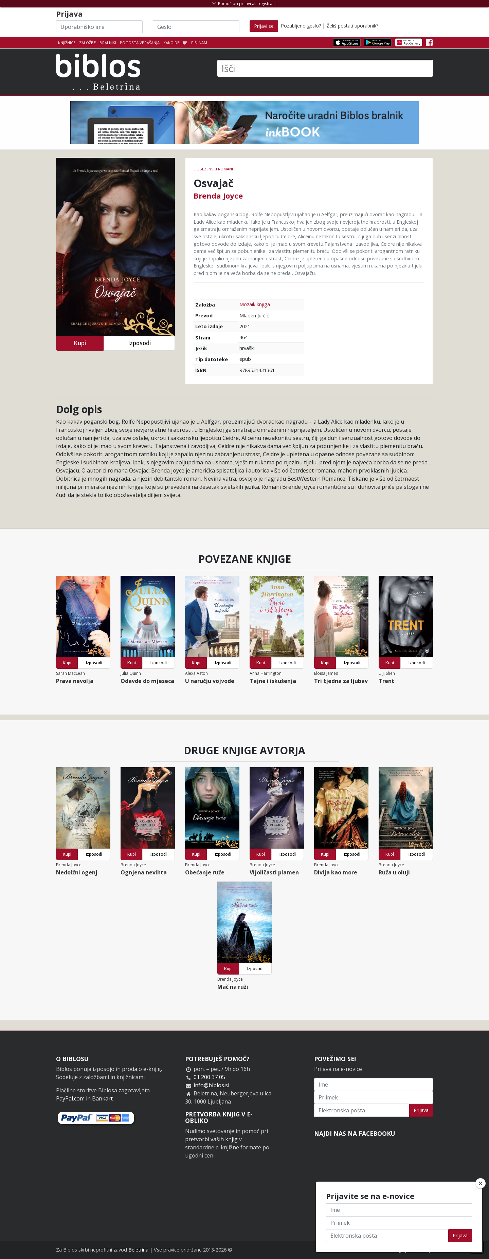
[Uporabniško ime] (99, 26)
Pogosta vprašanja (140, 42)
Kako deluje (175, 42)
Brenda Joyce (218, 195)
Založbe (87, 42)
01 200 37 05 (209, 1077)
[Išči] (325, 68)
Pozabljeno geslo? (301, 25)
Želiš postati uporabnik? (352, 25)
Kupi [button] (80, 343)
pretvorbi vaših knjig (211, 1139)
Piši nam (199, 42)
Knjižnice (66, 42)
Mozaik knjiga (254, 304)
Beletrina (138, 1249)
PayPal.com (70, 1098)
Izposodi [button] (139, 343)
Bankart (102, 1098)
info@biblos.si (211, 1085)
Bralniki (107, 42)
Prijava (421, 1110)
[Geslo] (196, 26)
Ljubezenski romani (213, 168)
